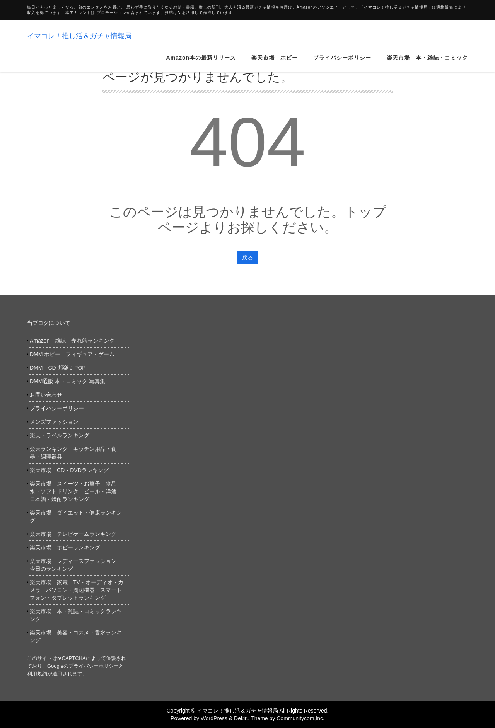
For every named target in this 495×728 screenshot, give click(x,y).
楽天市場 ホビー (274, 35)
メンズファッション (54, 422)
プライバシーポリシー (342, 35)
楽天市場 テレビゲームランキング (73, 534)
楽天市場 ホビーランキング (65, 547)
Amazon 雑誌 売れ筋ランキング (75, 341)
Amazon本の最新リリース (201, 35)
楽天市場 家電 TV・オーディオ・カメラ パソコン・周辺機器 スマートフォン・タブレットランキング (76, 590)
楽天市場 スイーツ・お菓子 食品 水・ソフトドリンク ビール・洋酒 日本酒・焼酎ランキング (76, 491)
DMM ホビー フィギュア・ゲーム (72, 354)
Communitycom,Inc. (300, 718)
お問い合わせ (46, 395)
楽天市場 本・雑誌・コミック (427, 35)
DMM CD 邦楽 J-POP (58, 368)
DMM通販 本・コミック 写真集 (67, 381)
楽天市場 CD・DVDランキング (69, 470)
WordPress (214, 718)
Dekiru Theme (251, 718)
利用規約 (37, 674)
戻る (247, 257)
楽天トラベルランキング (59, 435)
